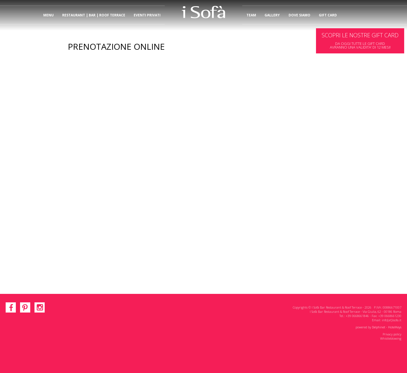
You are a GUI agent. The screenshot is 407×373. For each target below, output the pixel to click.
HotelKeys (394, 327)
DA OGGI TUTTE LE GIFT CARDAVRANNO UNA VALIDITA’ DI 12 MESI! (360, 40)
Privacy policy (392, 334)
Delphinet (378, 327)
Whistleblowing (390, 338)
